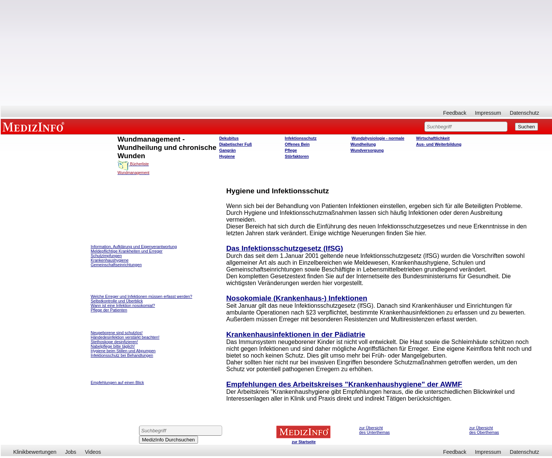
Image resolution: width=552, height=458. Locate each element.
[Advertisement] (276, 53)
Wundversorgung (367, 150)
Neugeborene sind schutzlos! (116, 332)
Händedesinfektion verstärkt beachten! (125, 337)
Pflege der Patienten (109, 310)
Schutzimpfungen (106, 255)
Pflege (291, 150)
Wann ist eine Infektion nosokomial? (123, 305)
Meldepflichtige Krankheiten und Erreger (126, 251)
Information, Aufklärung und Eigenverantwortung (134, 246)
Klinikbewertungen (34, 452)
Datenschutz (524, 113)
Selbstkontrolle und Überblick (117, 301)
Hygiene (227, 156)
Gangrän (227, 150)
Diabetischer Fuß (235, 144)
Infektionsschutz (301, 138)
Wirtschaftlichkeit (433, 138)
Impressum (488, 113)
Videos (93, 452)
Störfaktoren (297, 156)
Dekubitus (229, 138)
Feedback (454, 113)
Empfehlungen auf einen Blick (117, 382)
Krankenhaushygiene (109, 260)
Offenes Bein (297, 144)
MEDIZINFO (35, 126)
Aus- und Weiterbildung (438, 144)
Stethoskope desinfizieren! (114, 341)
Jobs (70, 452)
